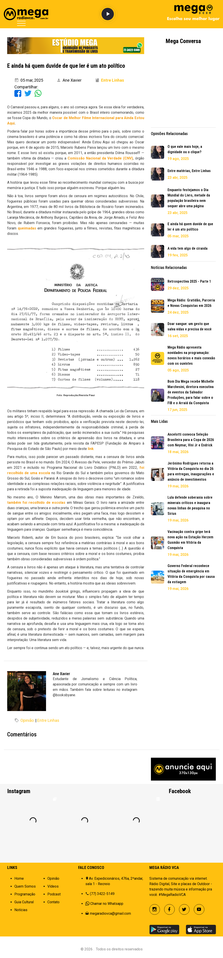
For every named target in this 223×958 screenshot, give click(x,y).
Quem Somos (25, 886)
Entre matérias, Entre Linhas (189, 171)
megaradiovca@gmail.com (110, 913)
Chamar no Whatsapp (106, 903)
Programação (24, 894)
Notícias (20, 910)
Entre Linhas (48, 720)
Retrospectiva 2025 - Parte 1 (189, 281)
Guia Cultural (24, 902)
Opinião (27, 720)
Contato (53, 902)
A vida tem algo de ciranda (188, 248)
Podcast (54, 894)
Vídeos (53, 886)
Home (19, 878)
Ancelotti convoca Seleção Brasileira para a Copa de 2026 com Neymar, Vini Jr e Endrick (191, 439)
